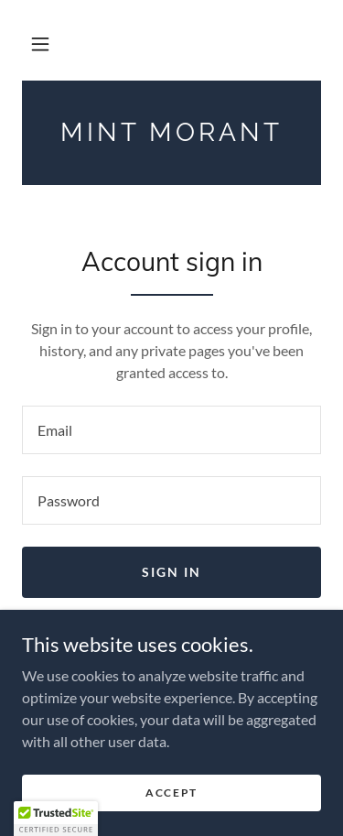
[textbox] (171, 430)
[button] (40, 44)
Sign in (171, 572)
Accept (171, 792)
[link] (171, 132)
